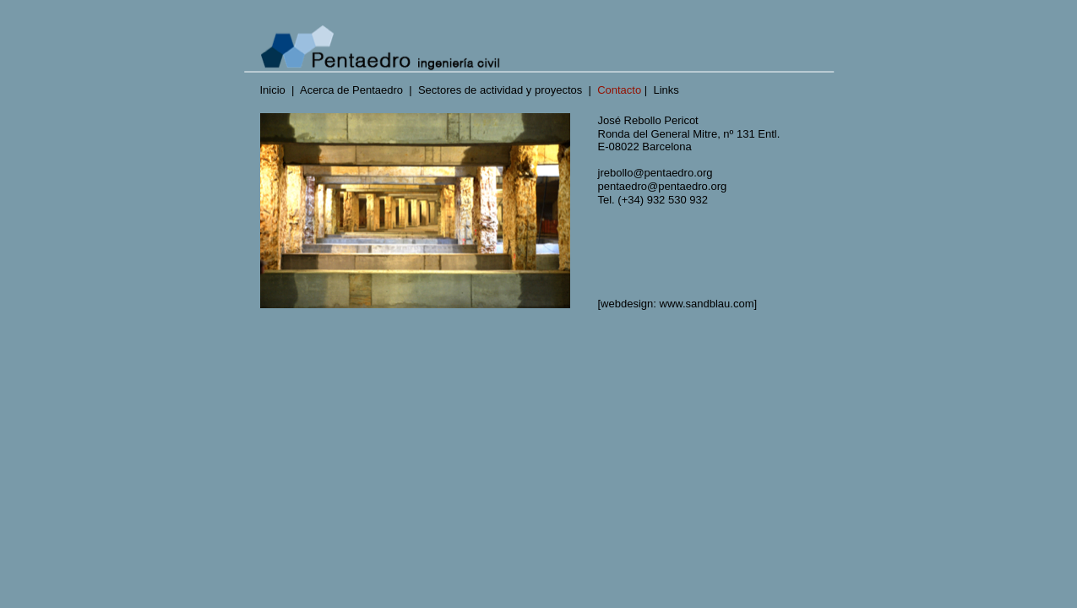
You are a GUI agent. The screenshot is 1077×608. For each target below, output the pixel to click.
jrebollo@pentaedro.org (655, 172)
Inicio (273, 90)
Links (665, 90)
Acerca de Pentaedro (351, 90)
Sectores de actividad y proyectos (500, 90)
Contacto (619, 90)
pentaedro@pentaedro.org (665, 186)
